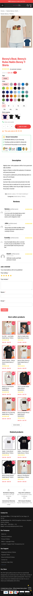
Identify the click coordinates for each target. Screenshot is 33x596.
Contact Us (4, 559)
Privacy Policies (5, 539)
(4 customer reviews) (15, 69)
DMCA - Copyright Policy (7, 541)
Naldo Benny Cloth (12, 11)
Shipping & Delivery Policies (8, 552)
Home (2, 11)
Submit (4, 310)
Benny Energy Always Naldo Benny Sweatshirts (23, 414)
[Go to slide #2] (21, 51)
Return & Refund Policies (8, 557)
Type (3, 75)
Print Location (6, 112)
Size (3, 103)
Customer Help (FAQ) (7, 562)
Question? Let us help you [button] (25, 593)
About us (3, 534)
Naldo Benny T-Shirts (7, 14)
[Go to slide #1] (12, 51)
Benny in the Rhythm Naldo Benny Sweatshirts (8, 388)
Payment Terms (5, 554)
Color (3, 81)
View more (16, 425)
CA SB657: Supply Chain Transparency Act (12, 544)
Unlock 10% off (29, 588)
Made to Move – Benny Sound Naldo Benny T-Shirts (8, 362)
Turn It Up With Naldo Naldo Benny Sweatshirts (23, 388)
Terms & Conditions (6, 536)
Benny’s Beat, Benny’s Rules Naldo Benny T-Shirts (23, 362)
